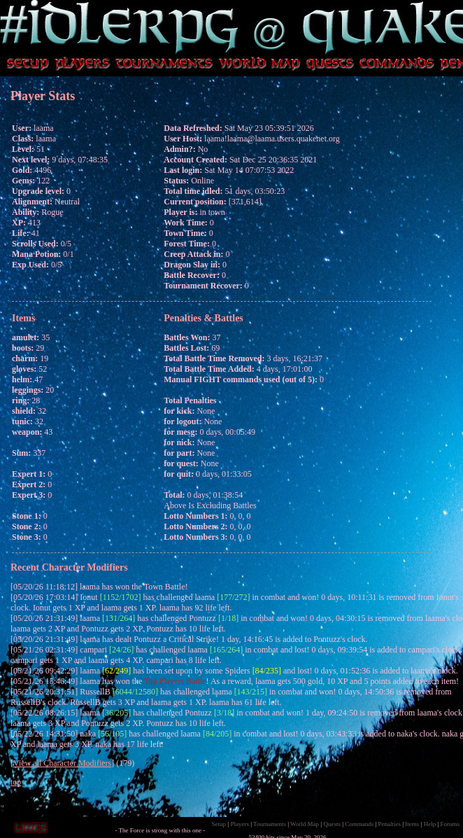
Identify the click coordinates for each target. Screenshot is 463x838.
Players (239, 823)
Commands (359, 823)
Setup (219, 823)
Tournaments (269, 823)
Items (412, 823)
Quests (332, 823)
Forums (450, 823)
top (15, 782)
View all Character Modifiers (62, 763)
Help (430, 823)
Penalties (389, 823)
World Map (304, 823)
